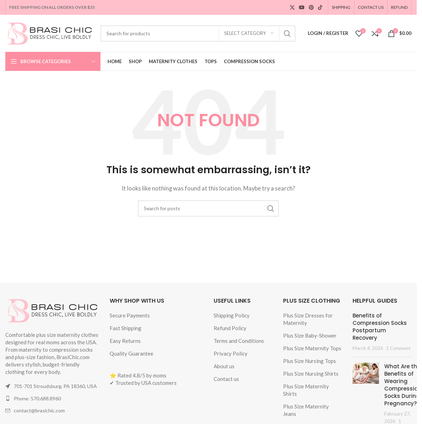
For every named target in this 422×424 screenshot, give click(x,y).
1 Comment (398, 348)
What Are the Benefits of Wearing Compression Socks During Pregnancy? (402, 385)
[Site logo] (49, 32)
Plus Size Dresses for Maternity (308, 319)
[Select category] (249, 33)
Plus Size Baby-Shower (310, 335)
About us (224, 366)
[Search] (197, 33)
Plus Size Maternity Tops (312, 348)
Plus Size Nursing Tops (309, 361)
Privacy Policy (230, 353)
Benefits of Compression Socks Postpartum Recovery (380, 326)
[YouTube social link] (302, 7)
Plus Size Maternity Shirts (306, 390)
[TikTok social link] (320, 7)
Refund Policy (230, 328)
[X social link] (292, 7)
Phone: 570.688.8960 (37, 398)
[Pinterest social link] (311, 7)
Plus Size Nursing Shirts (310, 373)
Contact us (226, 379)
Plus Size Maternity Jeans (306, 410)
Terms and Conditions (239, 341)
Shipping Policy (232, 315)
